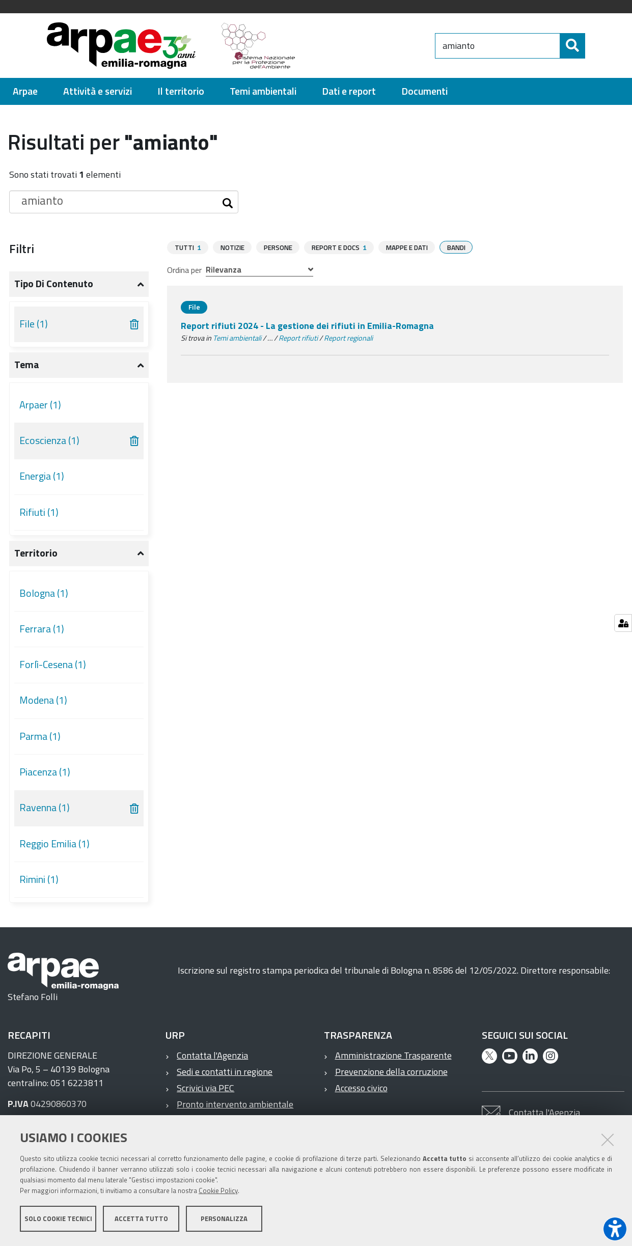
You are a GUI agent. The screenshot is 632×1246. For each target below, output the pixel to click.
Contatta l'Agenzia (212, 1055)
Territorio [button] (36, 553)
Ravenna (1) (44, 807)
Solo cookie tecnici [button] (58, 1219)
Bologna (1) (43, 593)
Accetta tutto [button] (141, 1219)
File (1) (33, 323)
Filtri (21, 248)
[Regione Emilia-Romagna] (369, 45)
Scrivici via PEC (205, 1088)
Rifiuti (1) (39, 512)
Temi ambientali (237, 337)
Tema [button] (26, 364)
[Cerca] (593, 46)
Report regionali (348, 337)
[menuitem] (25, 91)
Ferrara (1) (41, 628)
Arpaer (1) (40, 404)
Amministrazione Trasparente (393, 1055)
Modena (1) (43, 700)
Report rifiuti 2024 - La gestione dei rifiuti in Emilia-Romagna (307, 325)
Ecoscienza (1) (49, 440)
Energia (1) (41, 476)
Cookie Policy (218, 1191)
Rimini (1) (39, 879)
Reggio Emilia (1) (54, 843)
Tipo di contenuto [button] (53, 283)
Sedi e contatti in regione (224, 1071)
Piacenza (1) (44, 772)
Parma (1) (40, 736)
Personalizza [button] (224, 1219)
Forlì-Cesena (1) (52, 664)
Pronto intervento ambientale (235, 1104)
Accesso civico (361, 1088)
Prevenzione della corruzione (391, 1071)
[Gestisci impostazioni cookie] (623, 623)
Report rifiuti (298, 337)
